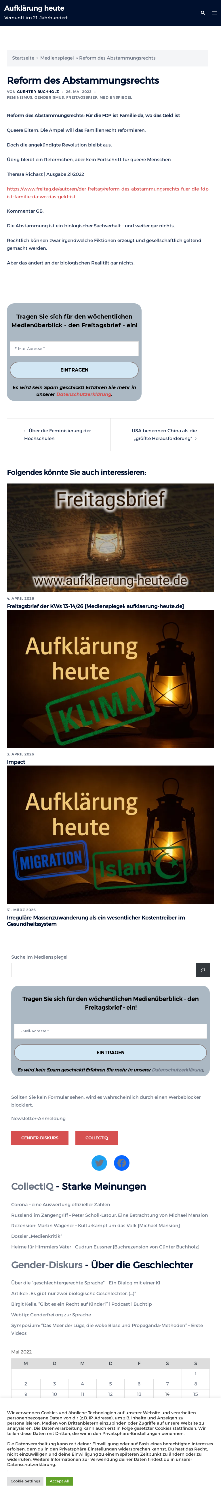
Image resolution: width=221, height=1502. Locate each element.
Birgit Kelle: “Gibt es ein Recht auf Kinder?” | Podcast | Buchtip (81, 1303)
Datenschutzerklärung (83, 394)
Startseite (23, 58)
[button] (202, 13)
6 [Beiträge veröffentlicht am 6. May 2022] (139, 1383)
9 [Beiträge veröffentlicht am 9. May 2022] (25, 1393)
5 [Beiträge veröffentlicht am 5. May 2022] (110, 1383)
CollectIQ (96, 1136)
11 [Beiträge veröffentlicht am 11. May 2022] (82, 1393)
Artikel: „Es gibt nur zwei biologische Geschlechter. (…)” (73, 1292)
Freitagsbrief (81, 97)
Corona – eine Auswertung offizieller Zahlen (60, 1203)
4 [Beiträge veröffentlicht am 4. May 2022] (82, 1383)
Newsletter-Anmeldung (38, 1117)
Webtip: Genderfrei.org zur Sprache (51, 1314)
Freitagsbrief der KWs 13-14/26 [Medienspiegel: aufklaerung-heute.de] (96, 606)
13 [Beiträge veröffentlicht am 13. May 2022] (139, 1393)
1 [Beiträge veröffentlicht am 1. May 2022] (196, 1372)
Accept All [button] (59, 1481)
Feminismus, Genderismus (35, 97)
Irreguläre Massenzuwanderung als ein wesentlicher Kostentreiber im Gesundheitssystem (97, 920)
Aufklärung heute (34, 8)
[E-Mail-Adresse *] (74, 348)
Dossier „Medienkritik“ (36, 1235)
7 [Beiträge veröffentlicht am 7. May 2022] (167, 1383)
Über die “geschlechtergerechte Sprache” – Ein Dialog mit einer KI (85, 1282)
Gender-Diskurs (39, 1136)
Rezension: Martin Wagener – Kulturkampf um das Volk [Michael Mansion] (95, 1224)
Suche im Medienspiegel (39, 956)
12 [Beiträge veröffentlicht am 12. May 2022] (110, 1393)
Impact (16, 761)
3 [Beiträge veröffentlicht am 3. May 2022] (54, 1383)
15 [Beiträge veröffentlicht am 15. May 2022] (195, 1393)
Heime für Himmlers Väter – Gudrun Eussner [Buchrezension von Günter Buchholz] (105, 1246)
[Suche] (203, 969)
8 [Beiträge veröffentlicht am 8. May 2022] (195, 1383)
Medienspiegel (57, 58)
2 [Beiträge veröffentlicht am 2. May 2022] (25, 1383)
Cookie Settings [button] (25, 1481)
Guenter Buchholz (38, 92)
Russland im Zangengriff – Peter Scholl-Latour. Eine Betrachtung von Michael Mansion (109, 1214)
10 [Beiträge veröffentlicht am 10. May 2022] (54, 1393)
